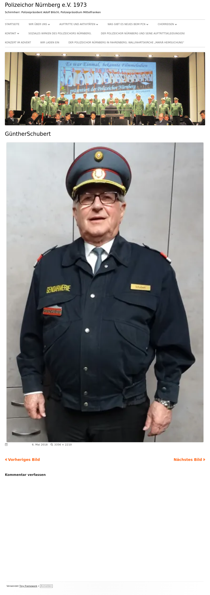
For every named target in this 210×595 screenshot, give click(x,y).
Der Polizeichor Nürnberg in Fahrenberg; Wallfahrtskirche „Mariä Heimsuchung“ (126, 42)
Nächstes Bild (188, 459)
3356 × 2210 (63, 444)
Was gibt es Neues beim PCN (127, 24)
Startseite (12, 24)
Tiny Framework (28, 586)
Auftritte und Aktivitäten (77, 24)
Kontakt (10, 33)
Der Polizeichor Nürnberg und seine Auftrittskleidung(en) (143, 33)
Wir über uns (38, 24)
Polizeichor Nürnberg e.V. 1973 (46, 5)
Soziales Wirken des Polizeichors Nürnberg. (60, 33)
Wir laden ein (49, 42)
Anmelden (46, 586)
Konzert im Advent (18, 42)
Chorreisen (166, 24)
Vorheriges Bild (24, 459)
